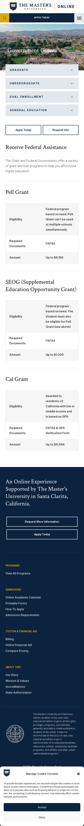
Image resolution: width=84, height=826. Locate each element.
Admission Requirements (22, 615)
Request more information (42, 521)
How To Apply (15, 609)
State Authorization (19, 692)
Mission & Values (17, 681)
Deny (42, 817)
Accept (42, 807)
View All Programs (18, 573)
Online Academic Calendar (23, 597)
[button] (78, 774)
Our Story (12, 675)
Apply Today (42, 17)
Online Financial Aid (19, 645)
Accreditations (15, 686)
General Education (42, 110)
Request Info (60, 130)
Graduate (42, 70)
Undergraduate (42, 83)
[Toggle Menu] (79, 18)
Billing (10, 639)
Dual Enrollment (42, 97)
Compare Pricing (17, 651)
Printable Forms (16, 603)
